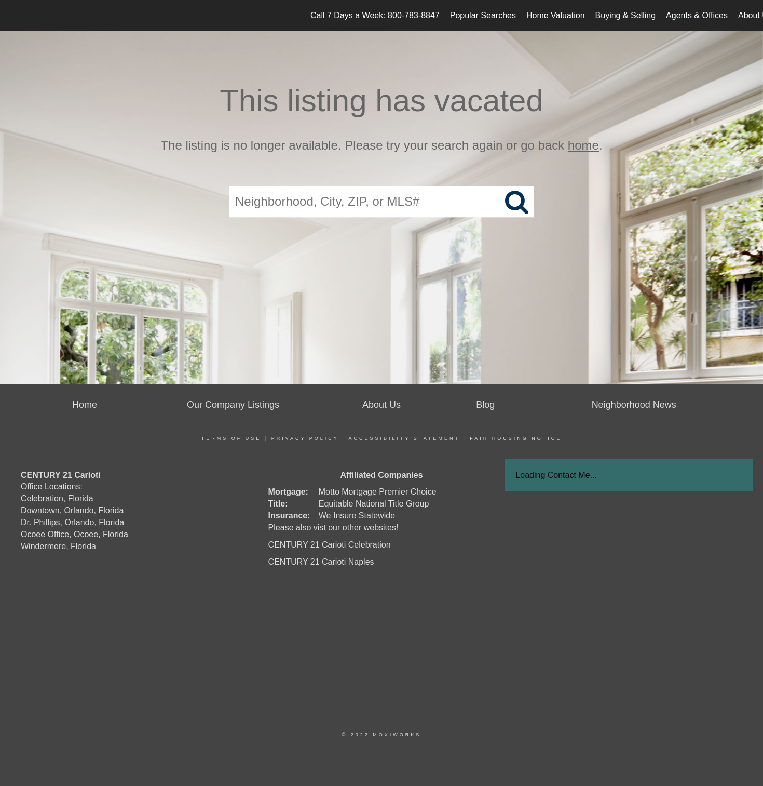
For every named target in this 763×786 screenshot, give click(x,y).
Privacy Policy (305, 438)
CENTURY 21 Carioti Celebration (329, 544)
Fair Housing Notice (516, 438)
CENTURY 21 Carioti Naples (321, 561)
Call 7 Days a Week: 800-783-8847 (375, 15)
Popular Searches (483, 15)
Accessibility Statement (404, 438)
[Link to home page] (13, 15)
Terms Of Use (231, 438)
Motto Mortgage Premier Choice (378, 491)
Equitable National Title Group (374, 503)
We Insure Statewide (357, 515)
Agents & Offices (697, 15)
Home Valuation (555, 15)
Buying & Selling (625, 15)
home (583, 145)
